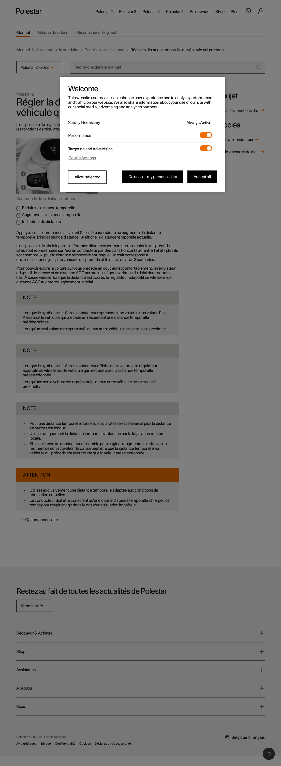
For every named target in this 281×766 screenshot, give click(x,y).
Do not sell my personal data (152, 177)
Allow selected (87, 177)
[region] (142, 134)
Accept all (202, 177)
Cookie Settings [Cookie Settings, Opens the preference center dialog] (82, 158)
